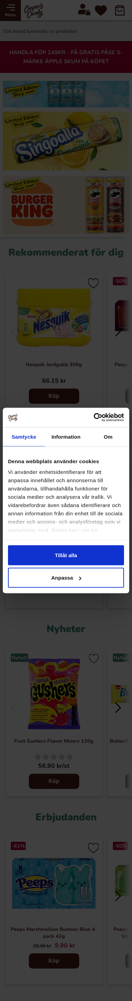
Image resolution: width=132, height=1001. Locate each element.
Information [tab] (66, 436)
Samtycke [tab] (23, 436)
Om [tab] (108, 436)
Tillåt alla (66, 555)
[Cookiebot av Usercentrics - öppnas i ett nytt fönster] (94, 417)
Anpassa (66, 578)
